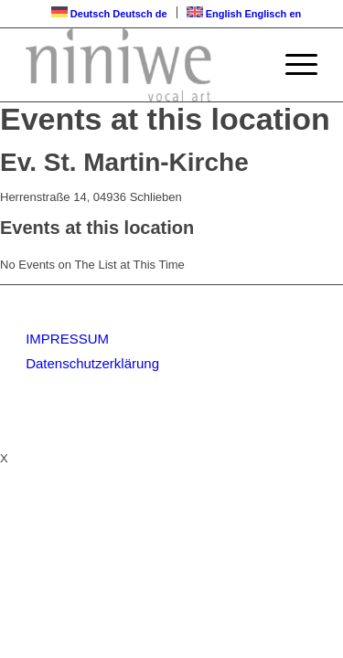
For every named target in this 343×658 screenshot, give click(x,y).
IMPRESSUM (67, 338)
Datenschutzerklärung (92, 363)
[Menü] (292, 64)
